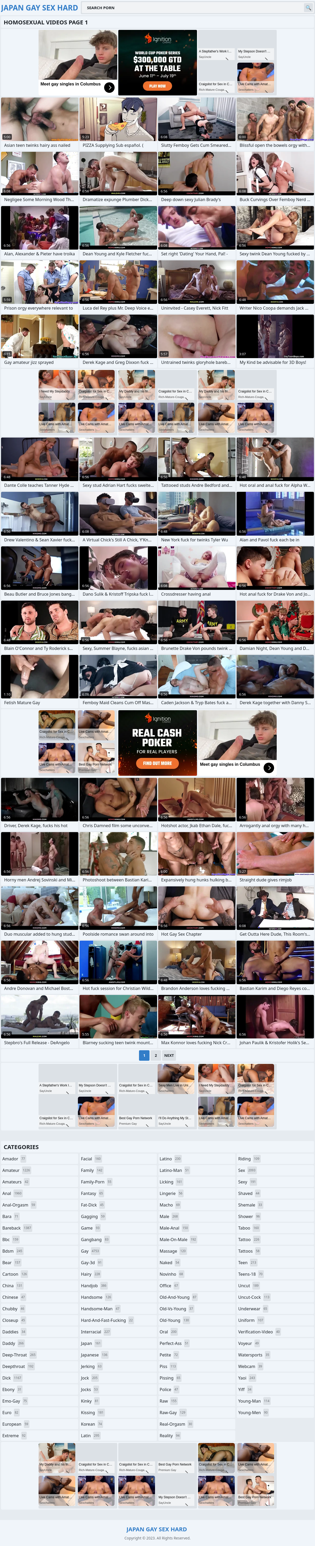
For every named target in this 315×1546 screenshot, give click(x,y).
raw (169, 1401)
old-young (175, 1320)
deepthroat (18, 1366)
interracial (96, 1332)
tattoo (249, 1239)
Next (169, 1055)
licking (171, 1182)
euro (11, 1412)
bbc (11, 1239)
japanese (95, 1355)
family (92, 1170)
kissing (93, 1412)
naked (170, 1263)
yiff (245, 1389)
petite (169, 1355)
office (169, 1286)
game (91, 1228)
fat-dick (93, 1205)
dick (12, 1378)
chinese (14, 1297)
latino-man (175, 1170)
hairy (91, 1274)
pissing (171, 1378)
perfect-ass (175, 1343)
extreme (14, 1436)
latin (91, 1436)
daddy (13, 1343)
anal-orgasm (19, 1205)
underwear (253, 1309)
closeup (14, 1320)
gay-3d (92, 1263)
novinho (172, 1274)
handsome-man (101, 1309)
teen (247, 1263)
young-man (254, 1401)
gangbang (95, 1239)
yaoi (247, 1378)
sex (247, 1170)
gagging (93, 1216)
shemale (250, 1205)
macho (170, 1205)
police (169, 1389)
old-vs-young (177, 1309)
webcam (250, 1366)
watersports (254, 1355)
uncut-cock (254, 1297)
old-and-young (179, 1297)
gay (90, 1251)
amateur (16, 1170)
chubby (13, 1309)
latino (171, 1159)
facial (91, 1159)
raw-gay (173, 1412)
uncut (249, 1286)
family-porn (97, 1182)
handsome (97, 1297)
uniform (251, 1320)
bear (12, 1263)
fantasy (92, 1193)
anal (12, 1193)
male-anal (174, 1228)
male (169, 1216)
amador (14, 1159)
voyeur (249, 1343)
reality (170, 1436)
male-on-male (178, 1239)
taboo (249, 1228)
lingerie (172, 1193)
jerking (92, 1366)
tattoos (249, 1251)
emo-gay (15, 1401)
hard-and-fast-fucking (107, 1320)
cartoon (15, 1274)
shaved (249, 1193)
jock (90, 1378)
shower (249, 1216)
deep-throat (19, 1355)
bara (11, 1216)
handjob (94, 1286)
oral (169, 1332)
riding (249, 1159)
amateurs (16, 1182)
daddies (14, 1332)
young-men (253, 1412)
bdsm (13, 1251)
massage (173, 1251)
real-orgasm (177, 1424)
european (15, 1424)
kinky (90, 1401)
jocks (90, 1389)
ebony (12, 1389)
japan (91, 1343)
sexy (247, 1182)
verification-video (259, 1332)
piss (168, 1366)
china (13, 1286)
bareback (17, 1228)
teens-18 (251, 1274)
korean (92, 1424)
